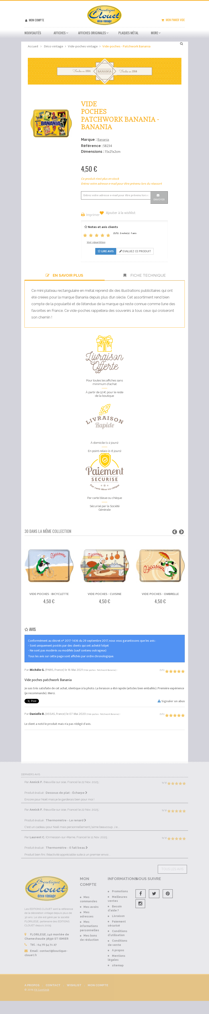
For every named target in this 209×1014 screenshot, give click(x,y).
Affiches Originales (92, 32)
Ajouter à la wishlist (120, 213)
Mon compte (36, 20)
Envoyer (159, 199)
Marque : (89, 139)
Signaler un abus (171, 701)
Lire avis (106, 251)
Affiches (60, 32)
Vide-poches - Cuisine (104, 594)
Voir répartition (96, 242)
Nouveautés (32, 32)
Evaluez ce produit (135, 251)
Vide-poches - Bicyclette (49, 594)
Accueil (33, 46)
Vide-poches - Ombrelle (160, 594)
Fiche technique (145, 275)
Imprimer (93, 215)
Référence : (92, 146)
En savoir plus (64, 275)
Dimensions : (92, 151)
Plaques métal (128, 32)
